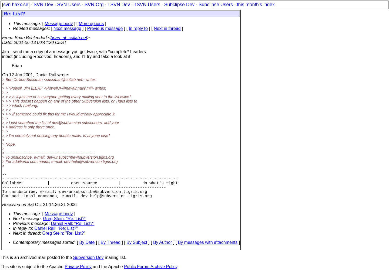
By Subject (136, 249)
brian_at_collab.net (69, 37)
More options (91, 23)
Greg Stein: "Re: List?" (64, 225)
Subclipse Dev (179, 4)
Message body (59, 23)
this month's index (256, 4)
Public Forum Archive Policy (150, 273)
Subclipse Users (216, 4)
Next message (67, 28)
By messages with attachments (208, 249)
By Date (87, 249)
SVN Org (94, 4)
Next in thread (167, 28)
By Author (162, 249)
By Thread (111, 249)
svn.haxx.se (15, 4)
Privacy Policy (78, 273)
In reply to (138, 28)
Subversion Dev (88, 264)
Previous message (105, 28)
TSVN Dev (119, 4)
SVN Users (69, 4)
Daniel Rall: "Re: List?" (73, 230)
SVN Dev (43, 4)
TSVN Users (147, 4)
